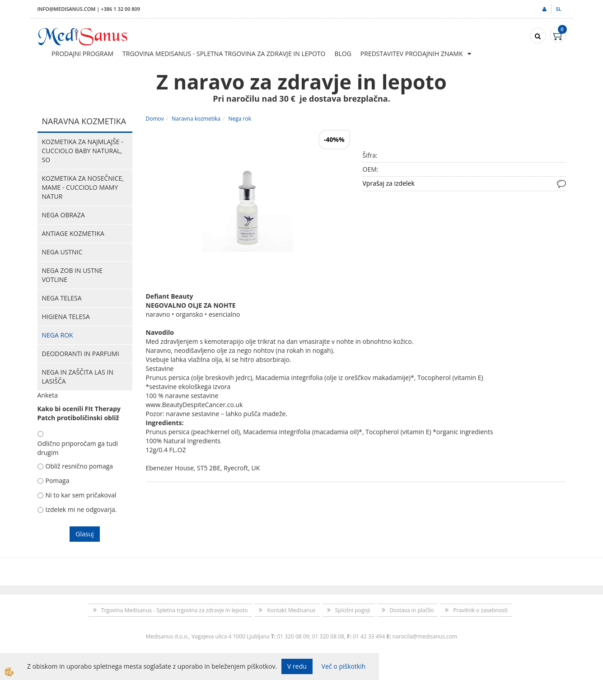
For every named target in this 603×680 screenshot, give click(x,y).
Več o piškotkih (344, 666)
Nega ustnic (62, 252)
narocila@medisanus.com (425, 636)
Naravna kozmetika (196, 118)
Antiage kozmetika (73, 233)
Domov (155, 118)
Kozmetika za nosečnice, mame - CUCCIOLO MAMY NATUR (83, 187)
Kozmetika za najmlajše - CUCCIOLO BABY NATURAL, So (82, 150)
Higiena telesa (66, 316)
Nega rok (57, 335)
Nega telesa (62, 298)
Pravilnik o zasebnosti (480, 610)
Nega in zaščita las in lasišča (77, 376)
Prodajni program (82, 53)
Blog (342, 53)
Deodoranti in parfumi (80, 353)
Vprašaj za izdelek (389, 183)
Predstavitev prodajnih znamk (411, 53)
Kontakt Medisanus (291, 610)
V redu (297, 666)
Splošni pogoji (352, 610)
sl (558, 8)
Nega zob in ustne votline (72, 275)
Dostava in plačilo (412, 610)
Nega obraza (63, 215)
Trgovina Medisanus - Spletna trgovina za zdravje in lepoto (223, 53)
